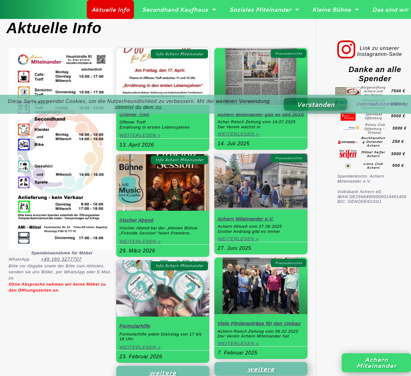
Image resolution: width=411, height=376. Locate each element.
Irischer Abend (137, 221)
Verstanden (313, 104)
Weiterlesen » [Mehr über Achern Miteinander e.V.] (239, 247)
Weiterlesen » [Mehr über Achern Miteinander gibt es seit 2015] (239, 141)
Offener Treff (135, 115)
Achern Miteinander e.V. (247, 226)
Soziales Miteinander (264, 10)
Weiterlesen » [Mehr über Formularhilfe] (141, 350)
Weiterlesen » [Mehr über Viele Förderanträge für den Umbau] (239, 358)
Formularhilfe (135, 328)
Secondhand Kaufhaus (179, 10)
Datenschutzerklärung (380, 104)
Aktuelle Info (110, 10)
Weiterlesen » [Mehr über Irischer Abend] (141, 243)
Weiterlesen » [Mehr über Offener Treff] (141, 137)
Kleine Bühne (336, 10)
